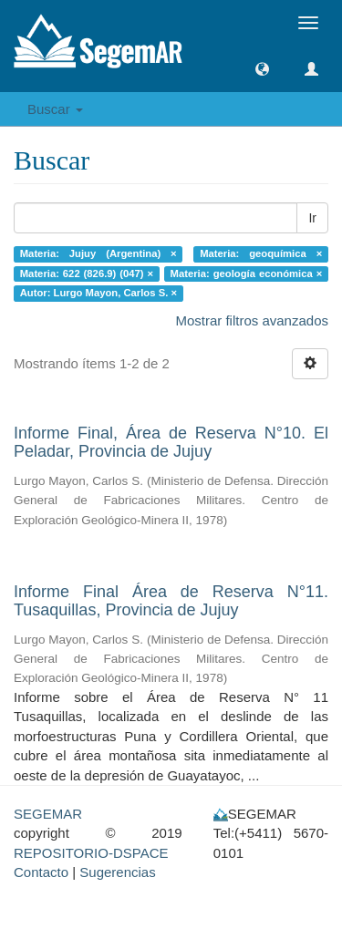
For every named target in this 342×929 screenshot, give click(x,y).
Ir (312, 218)
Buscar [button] (55, 109)
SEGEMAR (48, 813)
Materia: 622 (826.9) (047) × (86, 273)
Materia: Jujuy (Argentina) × (98, 253)
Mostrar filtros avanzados (251, 320)
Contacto (41, 872)
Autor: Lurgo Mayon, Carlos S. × (98, 292)
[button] (262, 69)
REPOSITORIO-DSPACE (91, 853)
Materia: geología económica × (247, 273)
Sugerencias (117, 872)
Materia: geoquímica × (261, 253)
